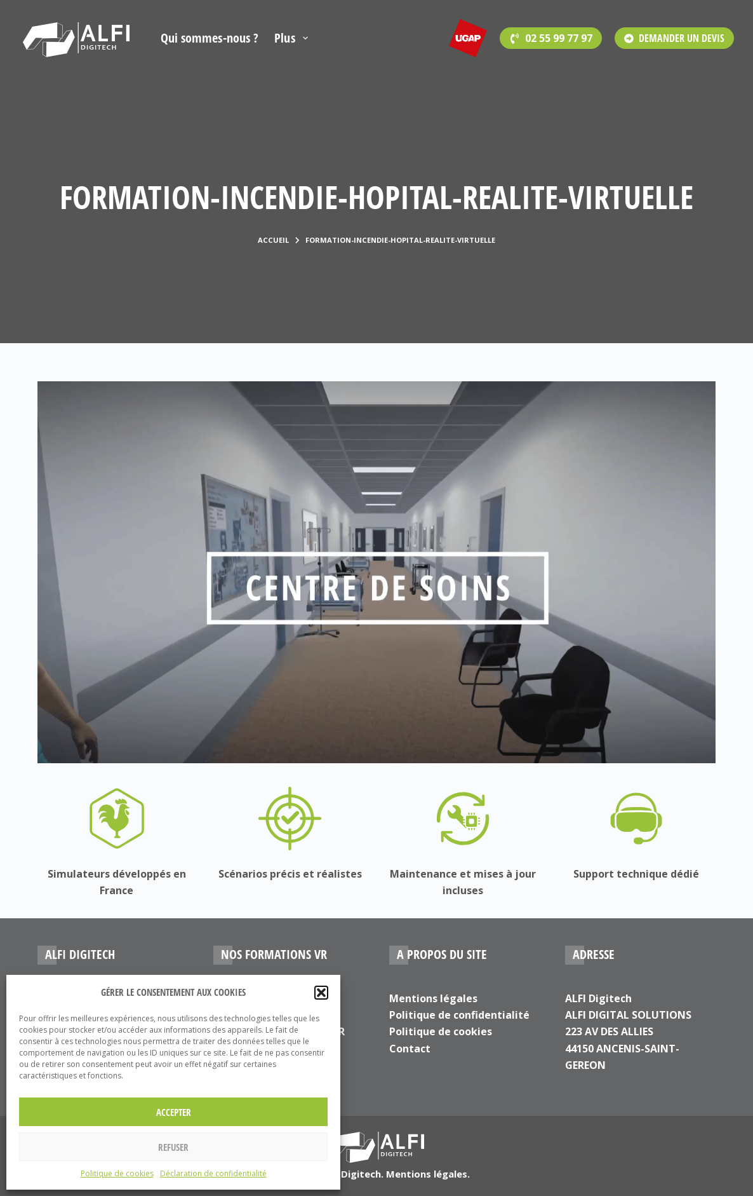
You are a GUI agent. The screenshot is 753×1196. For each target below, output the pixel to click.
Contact (409, 1049)
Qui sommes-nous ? (210, 37)
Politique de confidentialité (459, 1015)
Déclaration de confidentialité (213, 1173)
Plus (293, 37)
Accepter (173, 1112)
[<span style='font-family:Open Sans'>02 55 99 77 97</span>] (551, 38)
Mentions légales (433, 998)
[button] (321, 992)
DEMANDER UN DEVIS (674, 38)
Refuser (173, 1147)
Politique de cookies (117, 1173)
